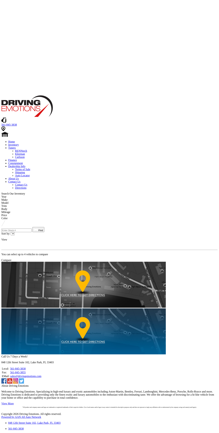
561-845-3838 (18, 368)
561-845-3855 (18, 372)
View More (7, 403)
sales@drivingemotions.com (25, 376)
